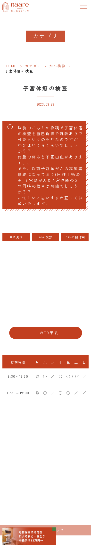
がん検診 (57, 65)
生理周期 (16, 237)
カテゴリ (33, 65)
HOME (11, 65)
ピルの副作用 (74, 237)
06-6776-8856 (45, 318)
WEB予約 (49, 332)
